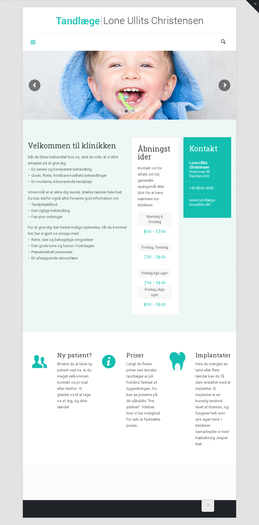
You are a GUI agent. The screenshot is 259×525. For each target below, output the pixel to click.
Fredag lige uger (155, 273)
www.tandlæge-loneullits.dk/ (202, 202)
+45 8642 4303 (201, 188)
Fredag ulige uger (155, 292)
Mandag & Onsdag (154, 219)
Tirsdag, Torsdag (154, 247)
